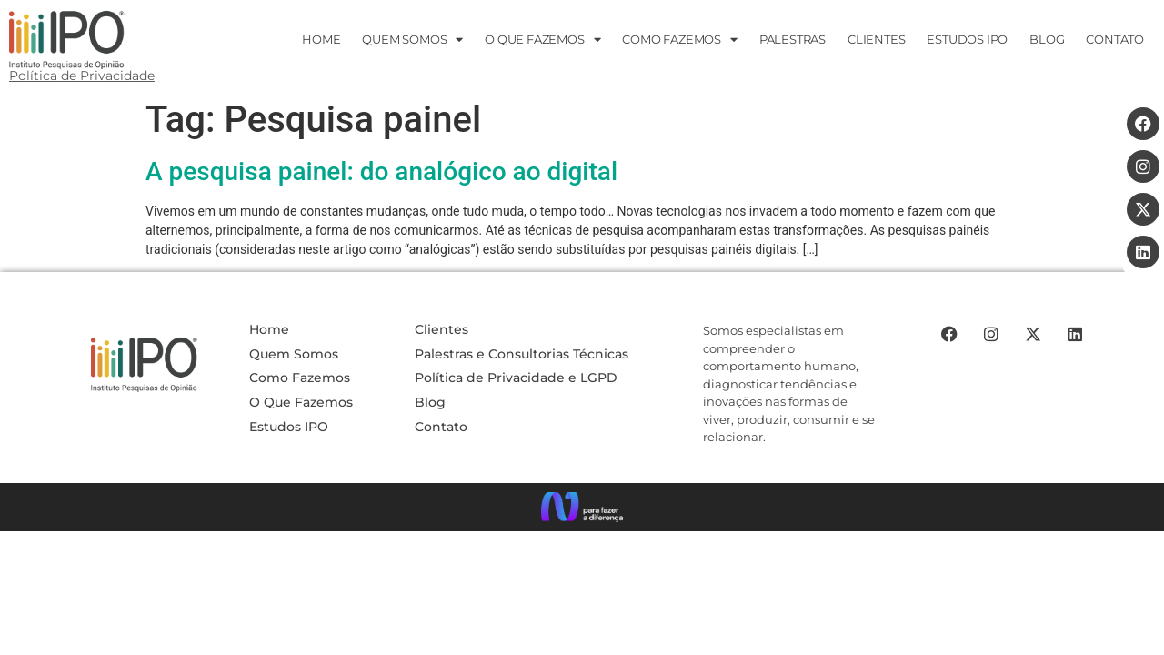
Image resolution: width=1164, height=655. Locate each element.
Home (269, 316)
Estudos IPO (288, 414)
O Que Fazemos (301, 389)
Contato (441, 414)
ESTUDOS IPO (967, 39)
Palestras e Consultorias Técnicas (521, 341)
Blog (1046, 39)
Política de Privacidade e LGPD (516, 365)
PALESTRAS (792, 39)
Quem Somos (412, 40)
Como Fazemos (679, 40)
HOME (321, 39)
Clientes (876, 39)
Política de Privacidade (82, 75)
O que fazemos (542, 40)
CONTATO (1115, 39)
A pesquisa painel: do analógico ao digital (381, 159)
